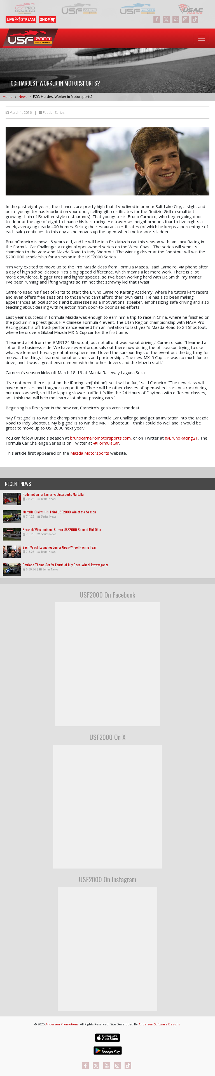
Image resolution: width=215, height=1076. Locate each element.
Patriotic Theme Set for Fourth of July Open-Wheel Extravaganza (66, 564)
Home (8, 96)
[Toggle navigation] (201, 38)
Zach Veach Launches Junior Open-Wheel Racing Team (60, 547)
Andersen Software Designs (159, 1024)
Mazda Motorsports (89, 453)
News (22, 96)
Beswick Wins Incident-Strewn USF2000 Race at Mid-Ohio (62, 529)
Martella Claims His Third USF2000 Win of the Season (59, 511)
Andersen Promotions (61, 1024)
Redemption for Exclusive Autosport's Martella (53, 494)
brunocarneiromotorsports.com (100, 438)
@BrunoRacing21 (181, 438)
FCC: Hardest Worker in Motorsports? (62, 96)
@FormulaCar (106, 443)
